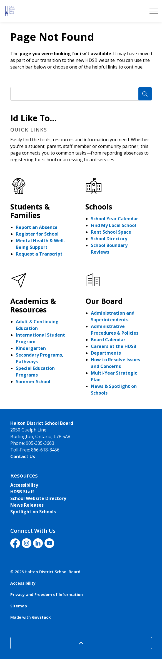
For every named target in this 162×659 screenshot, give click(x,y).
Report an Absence (37, 227)
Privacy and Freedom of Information (46, 594)
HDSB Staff (22, 492)
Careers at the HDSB (113, 346)
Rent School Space (111, 232)
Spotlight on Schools (33, 512)
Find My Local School (113, 225)
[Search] (145, 94)
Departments (106, 353)
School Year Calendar (114, 219)
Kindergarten (31, 348)
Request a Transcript (39, 254)
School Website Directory (38, 498)
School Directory (109, 239)
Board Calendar (108, 340)
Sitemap (18, 605)
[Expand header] (153, 11)
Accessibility (24, 485)
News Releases (27, 505)
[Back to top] (81, 643)
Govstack (41, 617)
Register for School (37, 234)
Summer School (33, 381)
